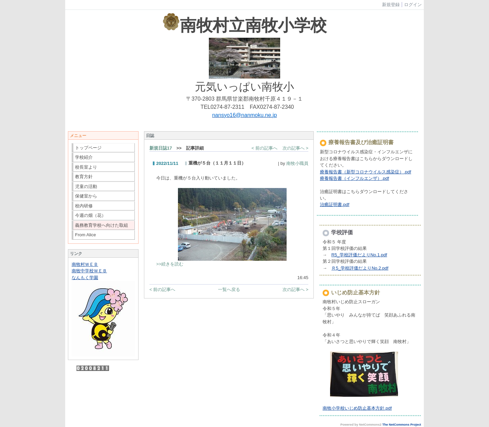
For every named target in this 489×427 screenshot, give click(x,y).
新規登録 (391, 4)
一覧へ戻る (229, 289)
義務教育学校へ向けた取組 (101, 225)
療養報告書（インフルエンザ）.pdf (354, 178)
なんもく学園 (85, 277)
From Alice (85, 234)
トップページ (88, 147)
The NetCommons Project (401, 424)
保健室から (86, 196)
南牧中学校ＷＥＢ (89, 270)
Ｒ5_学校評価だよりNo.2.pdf (359, 268)
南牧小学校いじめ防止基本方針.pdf (357, 408)
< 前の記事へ (264, 148)
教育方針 (84, 176)
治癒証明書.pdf (334, 204)
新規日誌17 (160, 148)
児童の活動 (86, 186)
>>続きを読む (169, 264)
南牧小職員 (297, 163)
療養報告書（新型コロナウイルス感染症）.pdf (365, 171)
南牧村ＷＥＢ (85, 264)
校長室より (86, 167)
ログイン (413, 4)
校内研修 (84, 205)
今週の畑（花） (90, 215)
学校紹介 (84, 157)
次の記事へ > (295, 148)
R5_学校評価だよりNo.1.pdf (359, 254)
